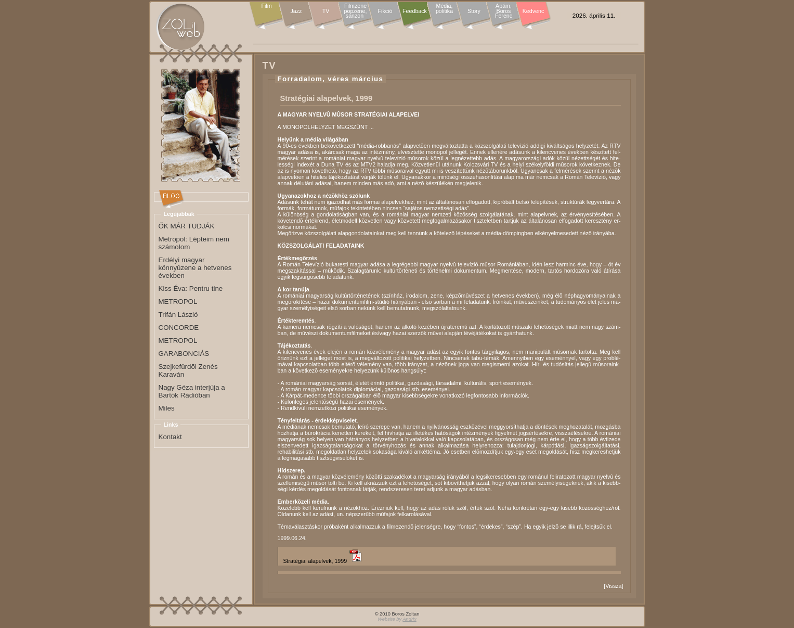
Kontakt (170, 437)
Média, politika (444, 9)
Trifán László (178, 314)
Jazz (296, 11)
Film (266, 6)
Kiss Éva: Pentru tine (191, 288)
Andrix (409, 619)
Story (473, 11)
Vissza (613, 586)
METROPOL (178, 301)
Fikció (385, 11)
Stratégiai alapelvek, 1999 (315, 561)
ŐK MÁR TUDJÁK (187, 226)
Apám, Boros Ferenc (503, 11)
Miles (167, 408)
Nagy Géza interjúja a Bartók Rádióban (192, 391)
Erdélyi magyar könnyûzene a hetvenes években (195, 267)
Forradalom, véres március (331, 79)
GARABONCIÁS (184, 353)
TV (326, 11)
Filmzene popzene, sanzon (355, 11)
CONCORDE (179, 327)
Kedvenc (533, 11)
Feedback (414, 11)
